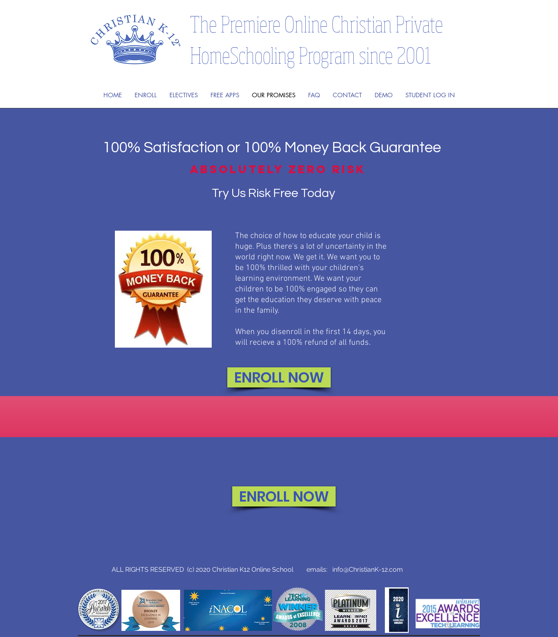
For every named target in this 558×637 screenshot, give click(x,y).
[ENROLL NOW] (279, 377)
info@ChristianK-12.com (367, 569)
